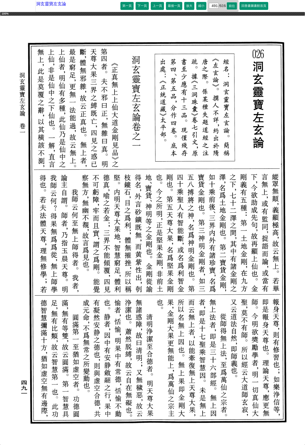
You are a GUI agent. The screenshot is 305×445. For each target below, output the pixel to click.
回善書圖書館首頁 (253, 5)
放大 (189, 5)
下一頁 (142, 5)
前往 (232, 6)
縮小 (201, 5)
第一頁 (127, 5)
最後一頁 (174, 5)
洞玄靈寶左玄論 (51, 3)
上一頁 (157, 5)
